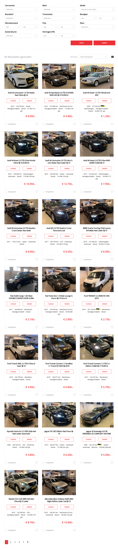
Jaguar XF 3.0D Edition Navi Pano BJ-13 (58, 432)
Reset (81, 43)
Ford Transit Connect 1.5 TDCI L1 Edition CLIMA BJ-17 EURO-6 (96, 364)
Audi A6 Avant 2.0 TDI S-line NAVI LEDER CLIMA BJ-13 (96, 161)
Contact (13, 101)
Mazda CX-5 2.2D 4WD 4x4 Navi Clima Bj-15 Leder (21, 500)
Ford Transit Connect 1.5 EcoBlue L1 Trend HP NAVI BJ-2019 (58, 364)
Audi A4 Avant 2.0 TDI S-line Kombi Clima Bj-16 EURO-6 (21, 161)
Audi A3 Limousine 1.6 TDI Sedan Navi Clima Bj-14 (21, 94)
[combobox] (21, 9)
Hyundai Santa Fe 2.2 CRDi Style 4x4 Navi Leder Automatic (21, 432)
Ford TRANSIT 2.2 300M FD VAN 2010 (96, 297)
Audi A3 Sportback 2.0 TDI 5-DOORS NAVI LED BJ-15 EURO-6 (59, 94)
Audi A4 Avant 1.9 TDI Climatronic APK (96, 94)
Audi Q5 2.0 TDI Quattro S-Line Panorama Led (59, 229)
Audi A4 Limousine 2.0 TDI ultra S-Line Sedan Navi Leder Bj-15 (59, 161)
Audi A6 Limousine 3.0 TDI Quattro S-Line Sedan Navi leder (21, 229)
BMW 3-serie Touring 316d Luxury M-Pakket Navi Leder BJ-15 (96, 229)
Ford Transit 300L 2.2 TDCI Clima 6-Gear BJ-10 (21, 364)
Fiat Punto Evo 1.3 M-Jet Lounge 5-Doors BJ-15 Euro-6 (59, 297)
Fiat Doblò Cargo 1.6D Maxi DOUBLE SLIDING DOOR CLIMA (21, 297)
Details (29, 101)
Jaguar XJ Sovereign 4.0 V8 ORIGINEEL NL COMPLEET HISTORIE (96, 432)
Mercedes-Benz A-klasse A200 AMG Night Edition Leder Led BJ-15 (59, 500)
